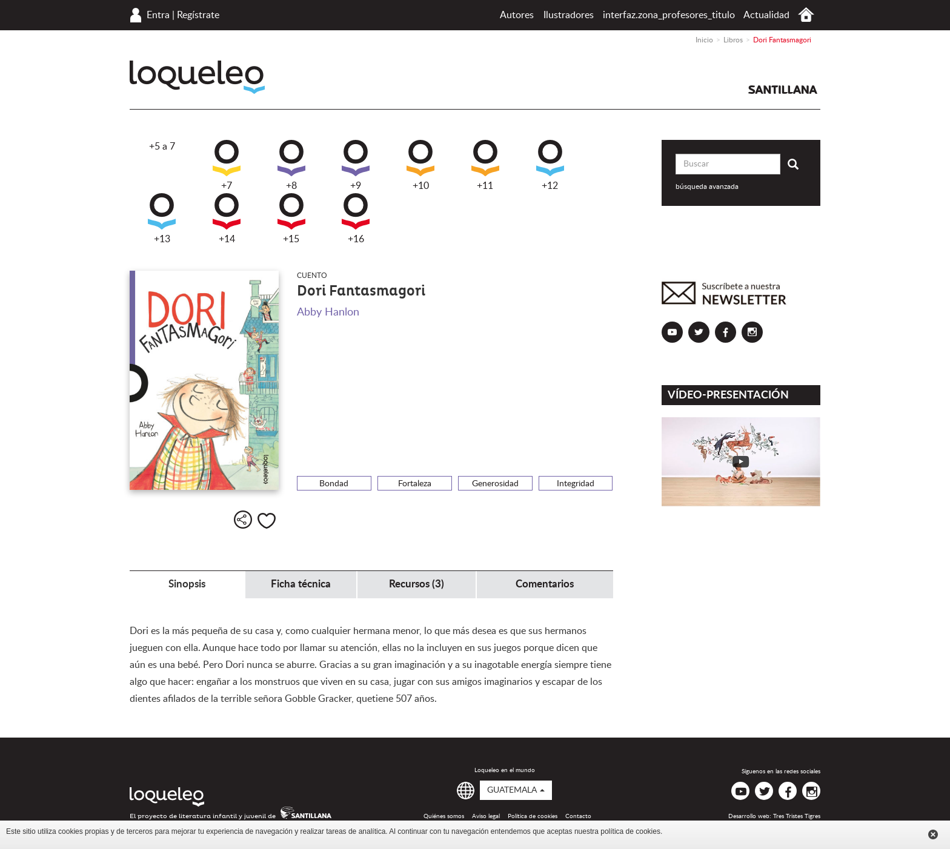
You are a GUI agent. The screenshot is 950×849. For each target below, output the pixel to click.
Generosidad (495, 484)
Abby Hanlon (328, 312)
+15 (291, 218)
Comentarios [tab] (545, 584)
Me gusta (266, 521)
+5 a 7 (162, 146)
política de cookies (630, 831)
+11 (485, 165)
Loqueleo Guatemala (197, 77)
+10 (420, 165)
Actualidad (766, 15)
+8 (291, 165)
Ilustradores (568, 15)
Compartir (243, 519)
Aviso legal (486, 816)
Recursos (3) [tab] (416, 584)
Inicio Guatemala (806, 14)
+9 (356, 165)
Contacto (578, 816)
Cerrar (933, 834)
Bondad (333, 484)
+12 (550, 165)
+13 (162, 218)
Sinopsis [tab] (186, 584)
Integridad (575, 484)
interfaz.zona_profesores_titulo (669, 15)
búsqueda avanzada (707, 186)
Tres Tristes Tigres (796, 816)
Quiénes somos (444, 816)
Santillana (782, 89)
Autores (517, 15)
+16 (356, 218)
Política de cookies (532, 816)
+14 (227, 218)
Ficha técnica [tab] (301, 584)
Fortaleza (414, 484)
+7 (227, 165)
